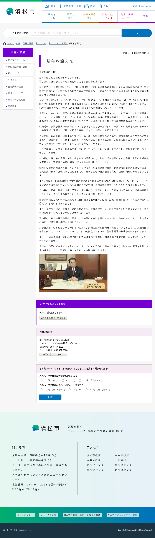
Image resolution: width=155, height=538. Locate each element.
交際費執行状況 (15, 86)
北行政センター (125, 469)
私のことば (41, 43)
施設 (89, 6)
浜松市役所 (94, 455)
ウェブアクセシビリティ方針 (123, 515)
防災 (50, 6)
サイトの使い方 (49, 515)
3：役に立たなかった (93, 380)
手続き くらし (52, 16)
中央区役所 (122, 455)
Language (142, 6)
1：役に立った (51, 380)
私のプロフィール (16, 60)
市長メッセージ (15, 93)
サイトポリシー (25, 515)
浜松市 (21, 12)
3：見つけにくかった (99, 389)
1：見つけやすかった (55, 389)
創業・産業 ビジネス (127, 16)
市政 (18, 43)
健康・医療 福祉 (89, 16)
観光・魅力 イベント (108, 16)
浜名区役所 (94, 460)
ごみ (104, 6)
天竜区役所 (122, 460)
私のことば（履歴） (58, 43)
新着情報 (12, 106)
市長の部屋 (28, 43)
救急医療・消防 (70, 6)
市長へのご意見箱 (16, 99)
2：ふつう (71, 380)
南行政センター (97, 469)
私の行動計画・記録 (17, 66)
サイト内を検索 (18, 33)
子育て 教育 (71, 16)
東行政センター (97, 465)
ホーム (10, 43)
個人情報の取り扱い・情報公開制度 (82, 515)
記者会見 (12, 80)
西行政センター (125, 465)
